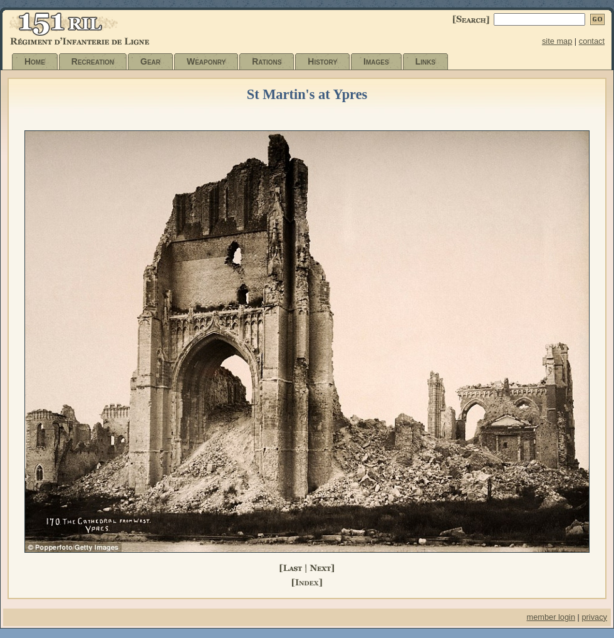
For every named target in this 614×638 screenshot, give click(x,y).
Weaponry (206, 61)
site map (557, 41)
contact (592, 41)
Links (425, 61)
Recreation (92, 61)
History (322, 61)
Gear (150, 61)
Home (34, 61)
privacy (594, 617)
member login (550, 617)
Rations (266, 61)
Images (376, 61)
